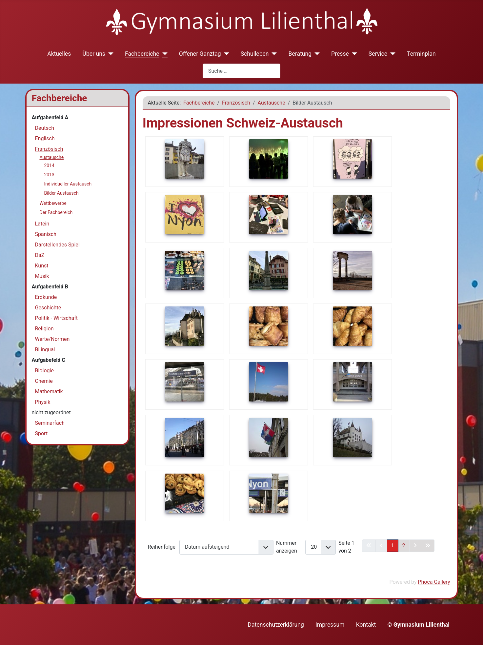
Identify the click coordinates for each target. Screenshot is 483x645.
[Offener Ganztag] (225, 53)
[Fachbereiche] (163, 53)
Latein (42, 224)
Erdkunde (46, 297)
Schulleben (255, 53)
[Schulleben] (273, 53)
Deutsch (44, 128)
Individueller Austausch (68, 183)
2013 (49, 174)
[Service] (391, 53)
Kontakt (366, 624)
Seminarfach (50, 423)
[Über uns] (109, 53)
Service (378, 53)
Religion (44, 328)
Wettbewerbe (53, 203)
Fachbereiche (142, 53)
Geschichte (48, 307)
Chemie (44, 381)
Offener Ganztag (200, 53)
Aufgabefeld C (48, 360)
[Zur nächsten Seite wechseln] (415, 545)
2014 (49, 165)
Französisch (49, 149)
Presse (340, 53)
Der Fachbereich (56, 212)
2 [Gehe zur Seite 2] (403, 545)
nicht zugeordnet (51, 412)
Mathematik (49, 391)
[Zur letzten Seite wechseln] (427, 545)
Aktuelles (59, 53)
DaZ (40, 255)
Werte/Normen (52, 339)
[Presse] (353, 53)
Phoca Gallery (434, 582)
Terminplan (421, 53)
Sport (41, 433)
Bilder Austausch (61, 193)
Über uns (94, 53)
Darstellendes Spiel (57, 245)
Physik (42, 402)
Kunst (42, 266)
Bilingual (45, 349)
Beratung (300, 53)
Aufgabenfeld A (50, 117)
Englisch (45, 138)
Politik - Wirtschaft (56, 318)
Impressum (330, 624)
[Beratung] (316, 53)
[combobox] (241, 71)
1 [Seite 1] (392, 545)
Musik (42, 276)
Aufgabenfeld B (50, 286)
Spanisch (45, 234)
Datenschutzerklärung (276, 624)
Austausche (52, 157)
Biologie (44, 370)
